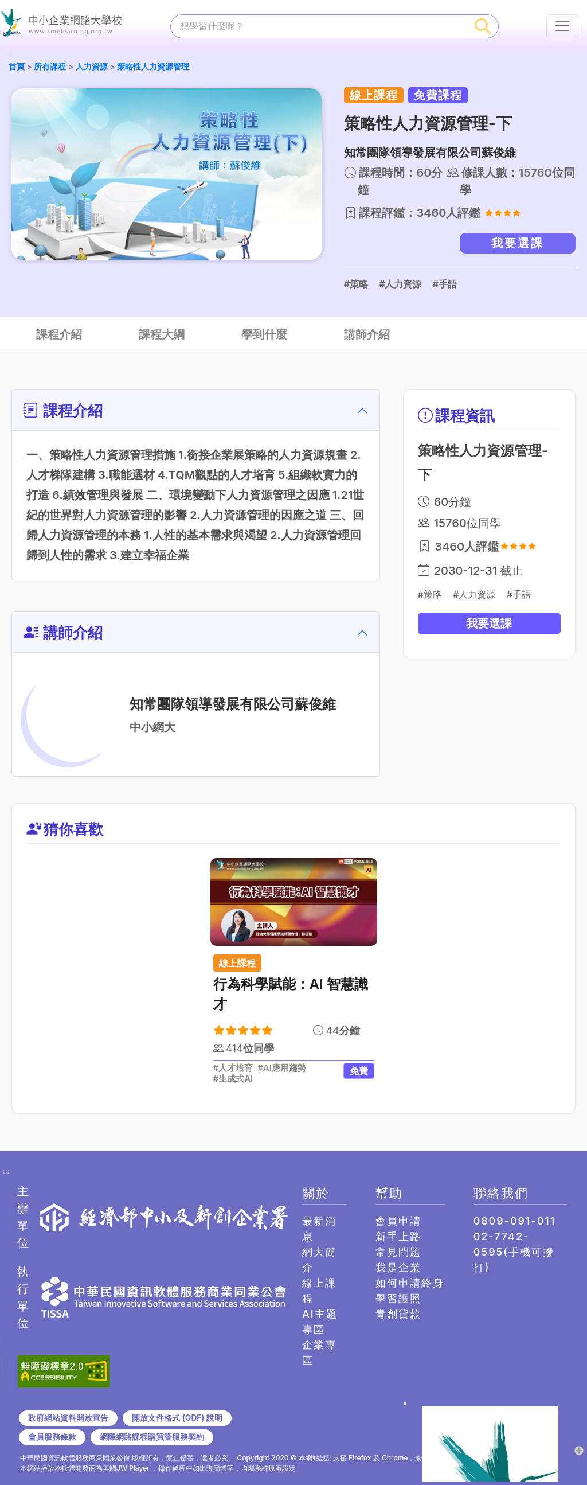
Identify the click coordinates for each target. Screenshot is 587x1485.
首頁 (17, 66)
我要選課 (517, 243)
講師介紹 (367, 334)
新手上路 (398, 1236)
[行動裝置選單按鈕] (562, 25)
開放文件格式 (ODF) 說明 (177, 1417)
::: (8, 53)
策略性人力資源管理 (153, 66)
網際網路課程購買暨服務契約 (152, 1436)
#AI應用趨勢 (281, 1068)
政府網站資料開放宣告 (68, 1417)
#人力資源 (400, 284)
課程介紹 (59, 334)
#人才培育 (233, 1068)
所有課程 (50, 66)
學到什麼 (264, 334)
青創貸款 (398, 1314)
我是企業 (398, 1267)
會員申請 (398, 1221)
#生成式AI (233, 1079)
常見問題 (398, 1252)
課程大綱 (162, 334)
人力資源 (92, 66)
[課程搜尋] (319, 26)
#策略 (356, 284)
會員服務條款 (52, 1436)
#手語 (444, 284)
